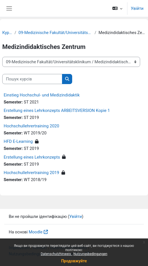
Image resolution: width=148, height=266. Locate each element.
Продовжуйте (74, 261)
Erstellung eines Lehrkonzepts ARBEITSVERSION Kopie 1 (57, 110)
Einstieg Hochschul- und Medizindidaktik (42, 95)
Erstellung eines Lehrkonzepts (32, 157)
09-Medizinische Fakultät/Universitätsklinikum (55, 32)
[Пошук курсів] (32, 79)
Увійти (137, 8)
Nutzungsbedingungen (90, 254)
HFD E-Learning (18, 141)
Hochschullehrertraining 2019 (31, 172)
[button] (117, 8)
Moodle (36, 232)
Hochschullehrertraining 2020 (31, 126)
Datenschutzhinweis (56, 254)
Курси (7, 32)
